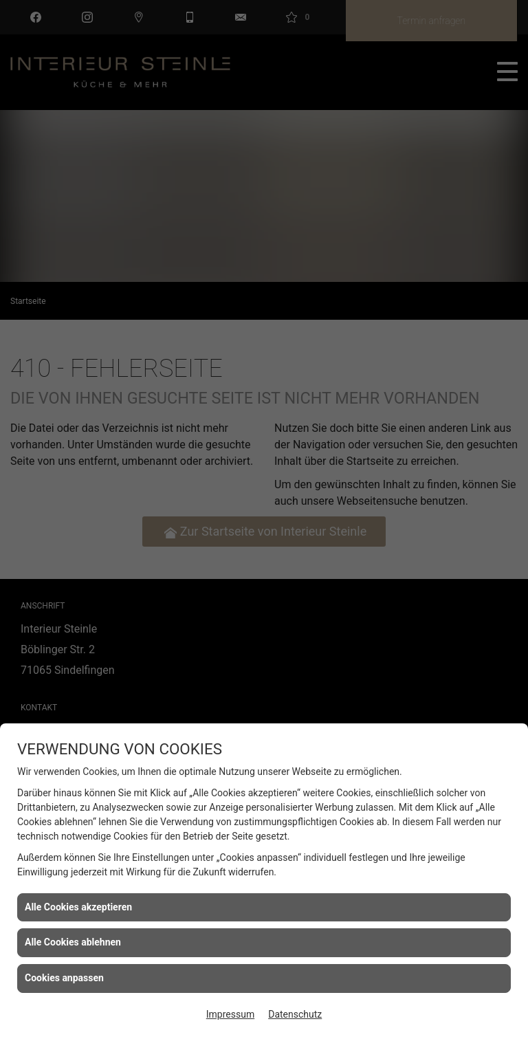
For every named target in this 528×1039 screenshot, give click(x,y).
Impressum (230, 1014)
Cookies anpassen (64, 977)
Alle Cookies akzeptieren (78, 906)
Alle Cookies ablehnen (73, 942)
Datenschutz (295, 1014)
